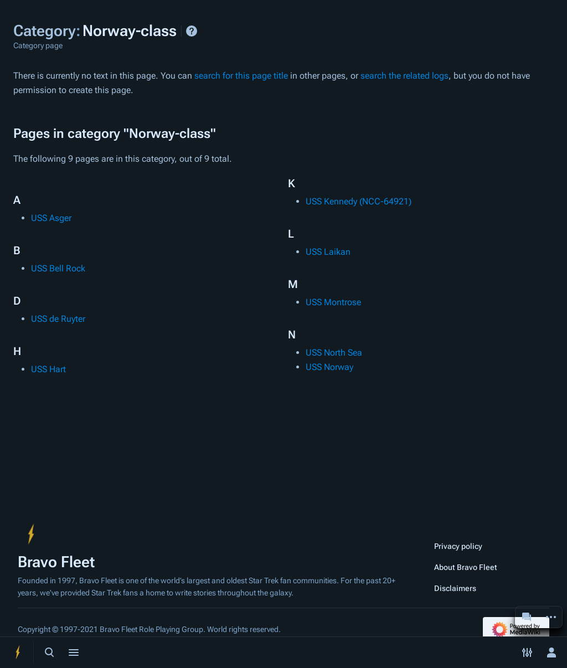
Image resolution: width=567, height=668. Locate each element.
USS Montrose (333, 302)
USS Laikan (328, 251)
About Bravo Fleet (465, 567)
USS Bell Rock (58, 268)
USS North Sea (334, 352)
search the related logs (404, 75)
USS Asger (51, 218)
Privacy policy (458, 546)
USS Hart (48, 369)
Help (191, 31)
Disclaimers (455, 588)
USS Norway (329, 367)
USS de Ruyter (58, 319)
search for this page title (241, 75)
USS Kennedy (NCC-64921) (358, 201)
